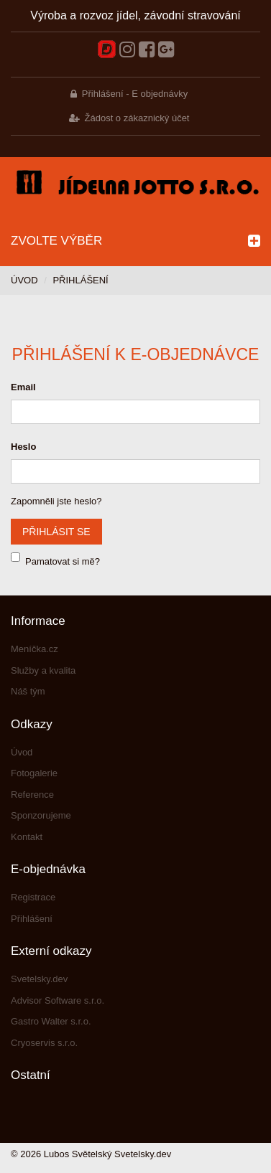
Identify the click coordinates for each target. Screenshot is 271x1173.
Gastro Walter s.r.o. (51, 1021)
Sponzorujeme (41, 815)
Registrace (33, 897)
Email (23, 387)
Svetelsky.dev (39, 979)
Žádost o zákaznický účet (137, 118)
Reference (32, 794)
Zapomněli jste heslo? (56, 501)
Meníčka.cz (34, 649)
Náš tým (28, 691)
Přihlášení (31, 918)
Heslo (23, 446)
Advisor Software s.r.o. (57, 1000)
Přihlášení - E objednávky (135, 93)
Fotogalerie (34, 773)
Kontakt (26, 837)
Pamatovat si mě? (62, 561)
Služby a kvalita (43, 670)
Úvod (24, 280)
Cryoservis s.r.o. (44, 1042)
